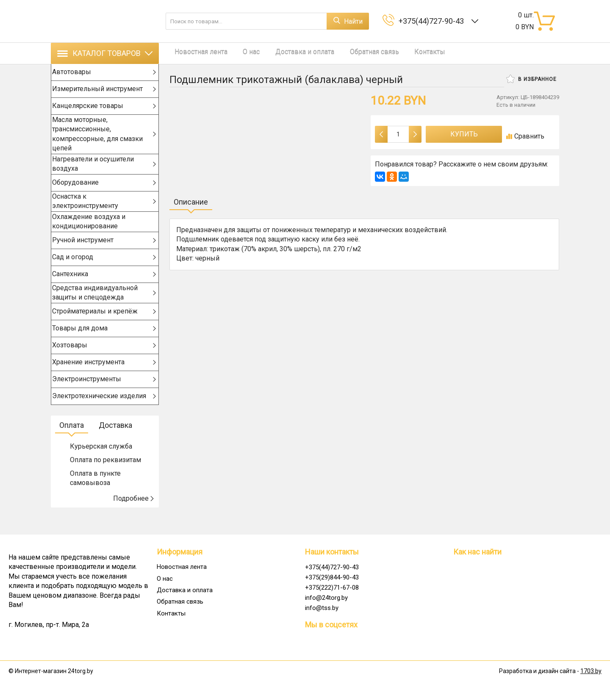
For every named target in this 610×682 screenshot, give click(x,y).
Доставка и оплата (290, 53)
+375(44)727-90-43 (433, 21)
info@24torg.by (326, 598)
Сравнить (525, 136)
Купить (464, 134)
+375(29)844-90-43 (332, 577)
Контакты (405, 53)
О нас (241, 53)
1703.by (591, 671)
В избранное (531, 79)
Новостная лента (195, 53)
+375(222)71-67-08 (332, 587)
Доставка (115, 441)
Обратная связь (354, 53)
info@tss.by (321, 608)
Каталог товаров (104, 53)
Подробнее (134, 515)
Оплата (71, 441)
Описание (191, 201)
